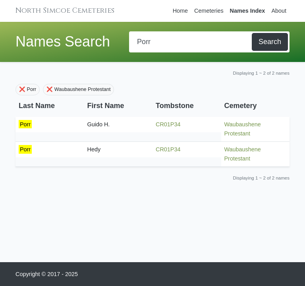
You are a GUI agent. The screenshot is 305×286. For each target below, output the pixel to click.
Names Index (247, 11)
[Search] (191, 42)
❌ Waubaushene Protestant (78, 89)
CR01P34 (168, 124)
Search (270, 42)
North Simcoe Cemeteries (64, 10)
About (278, 11)
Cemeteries (209, 11)
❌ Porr (27, 89)
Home (180, 11)
